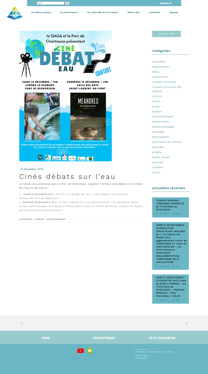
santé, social (160, 157)
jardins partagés (163, 126)
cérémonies (160, 76)
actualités (25, 219)
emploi (156, 111)
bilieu (155, 71)
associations (160, 66)
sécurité (157, 162)
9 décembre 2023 (32, 169)
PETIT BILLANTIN (162, 338)
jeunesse (158, 131)
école (156, 106)
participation (160, 136)
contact (165, 3)
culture (39, 219)
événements (160, 121)
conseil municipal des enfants (166, 89)
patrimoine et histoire (167, 141)
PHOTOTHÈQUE (104, 338)
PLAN (46, 338)
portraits (158, 147)
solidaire (157, 167)
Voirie (155, 172)
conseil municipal (164, 81)
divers (156, 101)
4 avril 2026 (168, 214)
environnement (56, 219)
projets (157, 152)
